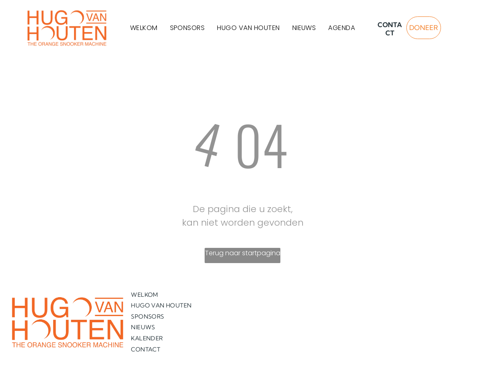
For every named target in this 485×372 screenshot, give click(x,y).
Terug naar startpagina (242, 253)
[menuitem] (144, 27)
